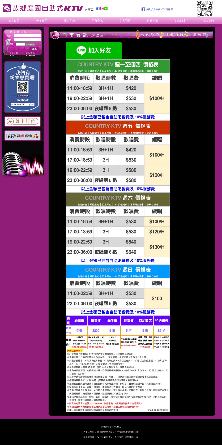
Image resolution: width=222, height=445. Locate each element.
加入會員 (13, 20)
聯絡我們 (208, 20)
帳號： (10, 36)
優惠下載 (69, 20)
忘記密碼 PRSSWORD (31, 55)
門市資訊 (97, 20)
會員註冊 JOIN (14, 55)
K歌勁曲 (180, 20)
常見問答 (124, 20)
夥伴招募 (152, 20)
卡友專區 (41, 20)
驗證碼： (11, 44)
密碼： (10, 40)
